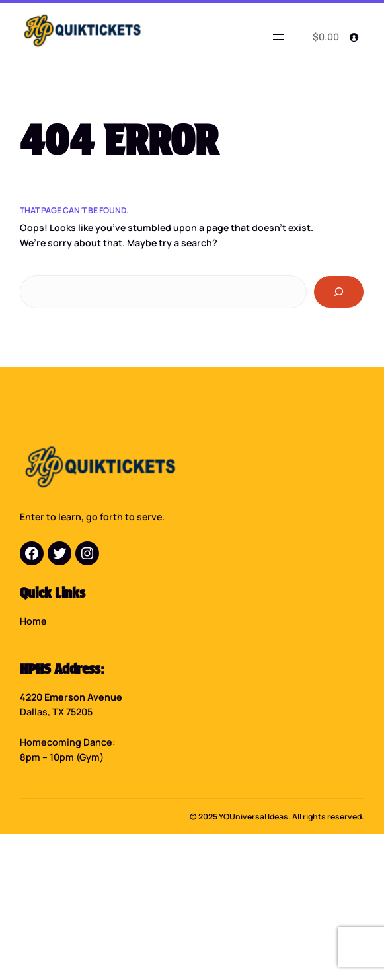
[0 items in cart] (323, 37)
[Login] (354, 37)
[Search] (338, 291)
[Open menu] (278, 37)
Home (33, 617)
